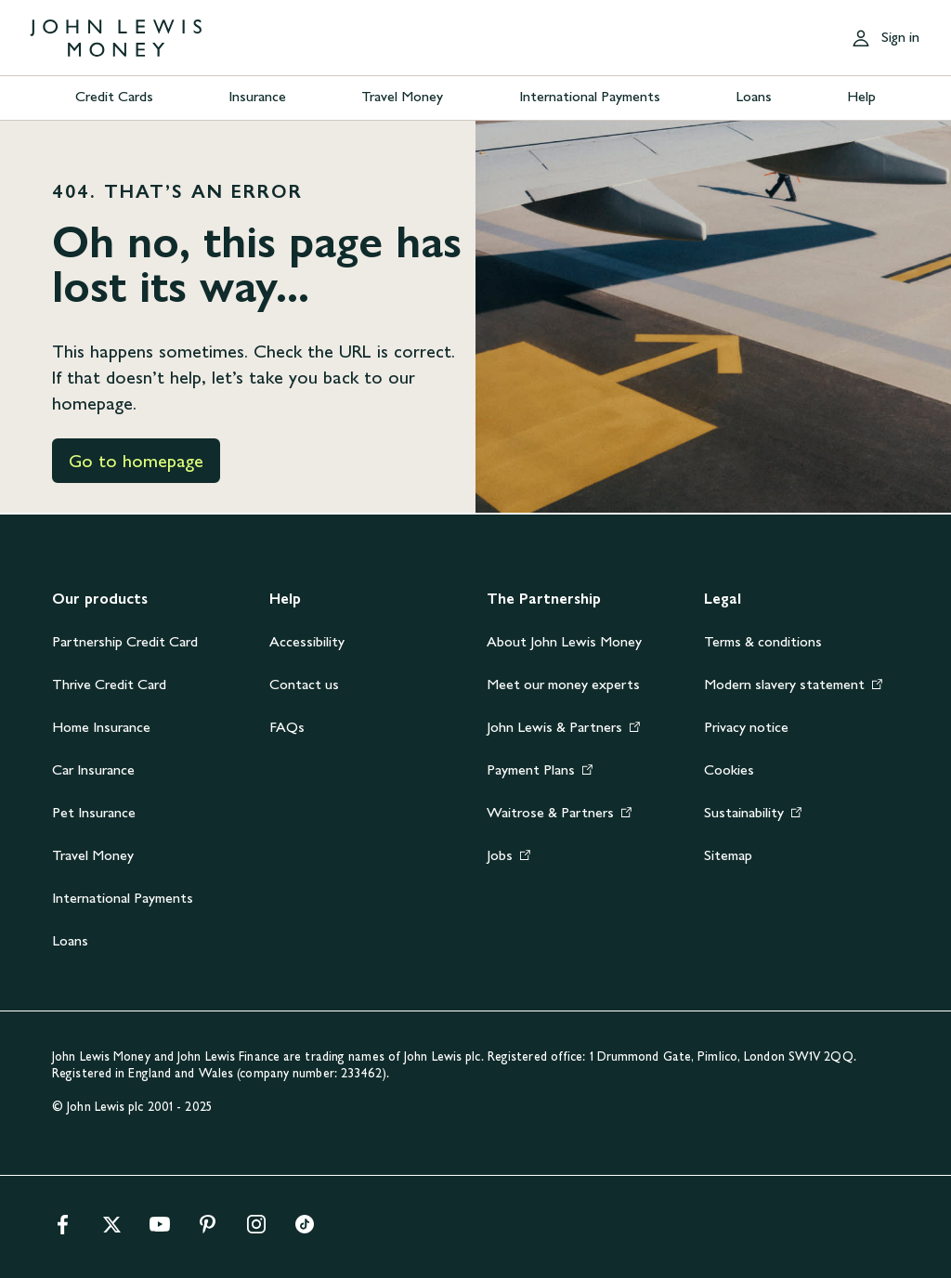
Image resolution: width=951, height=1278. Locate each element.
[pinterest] (208, 1230)
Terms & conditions (763, 641)
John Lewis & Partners (554, 727)
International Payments (589, 96)
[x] (111, 1230)
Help (861, 96)
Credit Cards (114, 96)
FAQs (287, 727)
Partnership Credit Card (125, 641)
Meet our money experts (563, 684)
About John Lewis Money (564, 641)
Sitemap (728, 855)
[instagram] (256, 1230)
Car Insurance (93, 769)
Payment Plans (531, 769)
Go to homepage (136, 461)
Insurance (257, 96)
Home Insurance (101, 727)
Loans (754, 96)
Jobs (500, 855)
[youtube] (160, 1230)
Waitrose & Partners (550, 812)
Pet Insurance (94, 812)
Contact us (304, 684)
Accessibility (307, 641)
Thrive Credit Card (109, 684)
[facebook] (63, 1230)
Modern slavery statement (784, 684)
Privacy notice (746, 727)
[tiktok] (304, 1230)
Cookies (729, 769)
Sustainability (744, 812)
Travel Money (402, 96)
